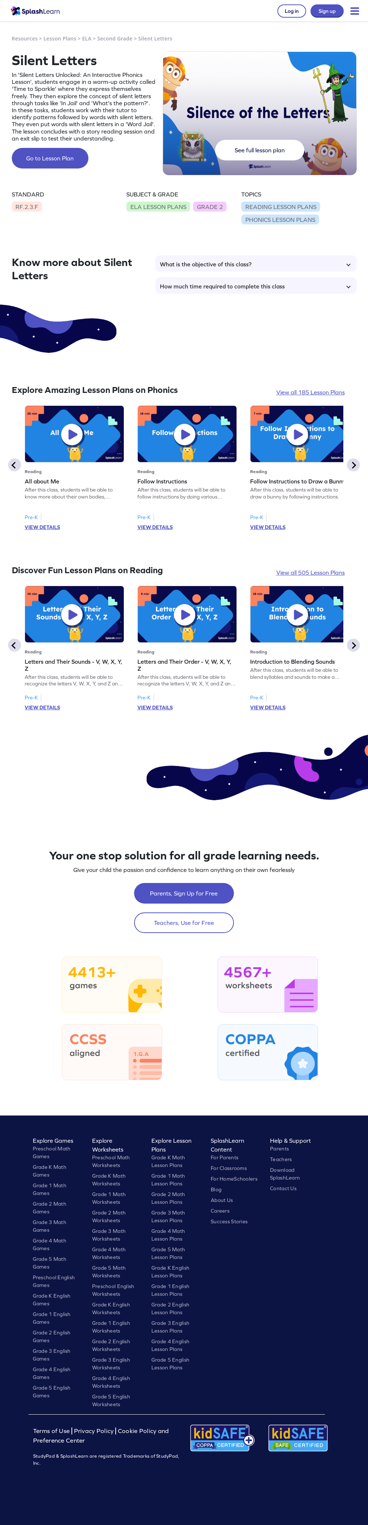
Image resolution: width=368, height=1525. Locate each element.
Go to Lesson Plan (50, 158)
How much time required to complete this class (255, 286)
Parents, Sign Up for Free (184, 893)
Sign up (327, 11)
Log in (292, 11)
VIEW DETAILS (42, 527)
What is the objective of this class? (255, 264)
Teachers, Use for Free (184, 922)
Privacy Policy (94, 1431)
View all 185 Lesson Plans (310, 392)
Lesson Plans (59, 38)
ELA (86, 38)
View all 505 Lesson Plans (310, 572)
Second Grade (115, 38)
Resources (25, 38)
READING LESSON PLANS (280, 206)
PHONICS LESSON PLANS (280, 219)
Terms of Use (52, 1431)
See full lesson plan (260, 150)
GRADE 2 (210, 206)
